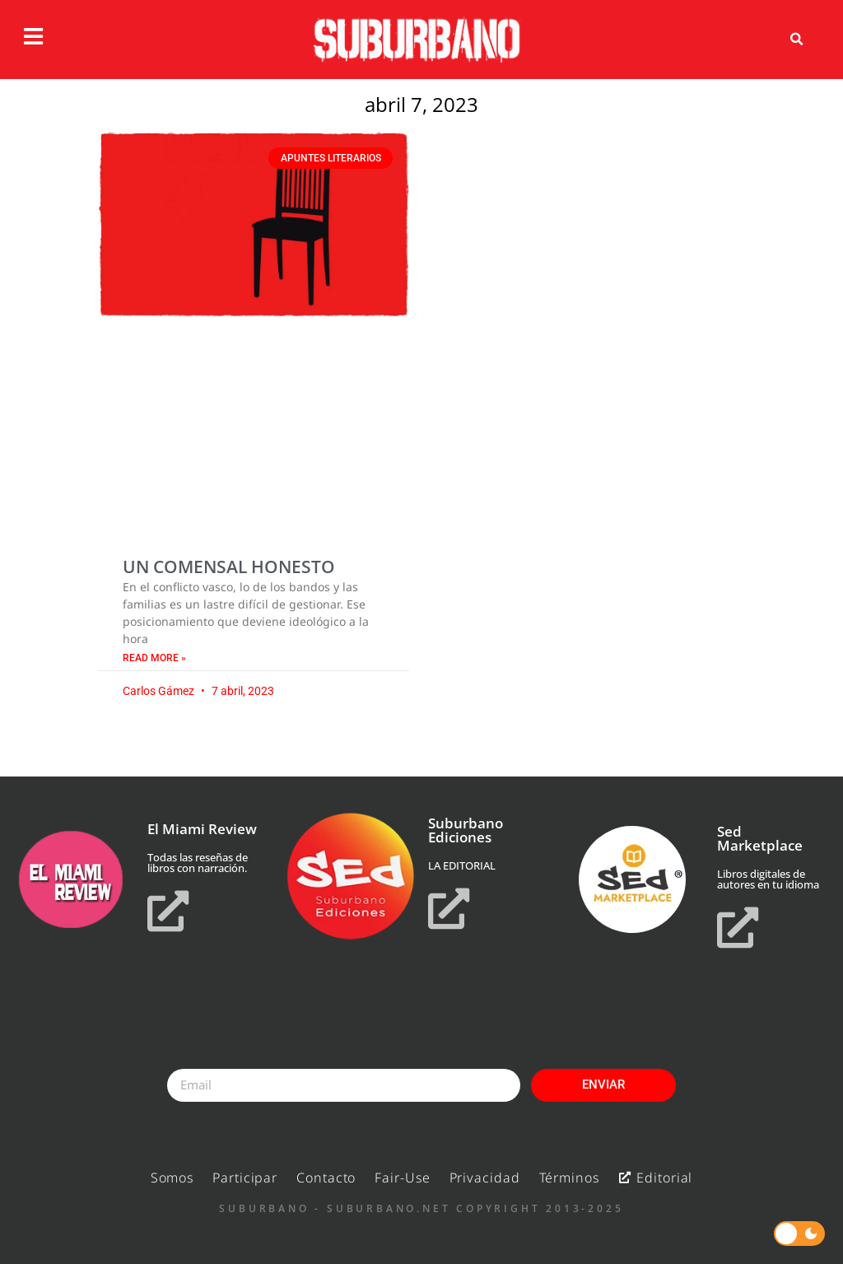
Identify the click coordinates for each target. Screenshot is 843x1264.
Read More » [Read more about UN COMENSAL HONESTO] (154, 658)
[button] (796, 39)
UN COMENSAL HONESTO (229, 566)
